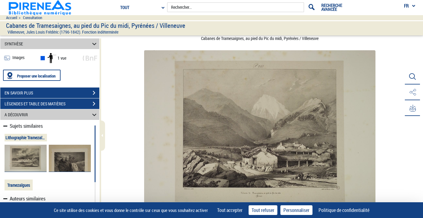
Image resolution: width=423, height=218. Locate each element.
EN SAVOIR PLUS (52, 93)
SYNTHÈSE (51, 43)
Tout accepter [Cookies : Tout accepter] (230, 210)
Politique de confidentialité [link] (344, 210)
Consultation (32, 17)
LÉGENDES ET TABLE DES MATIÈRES (52, 104)
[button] (412, 76)
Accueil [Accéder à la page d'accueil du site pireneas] (11, 17)
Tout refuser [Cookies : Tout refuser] (263, 210)
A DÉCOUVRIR (51, 114)
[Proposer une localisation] (32, 75)
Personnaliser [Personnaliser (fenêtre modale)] (296, 210)
